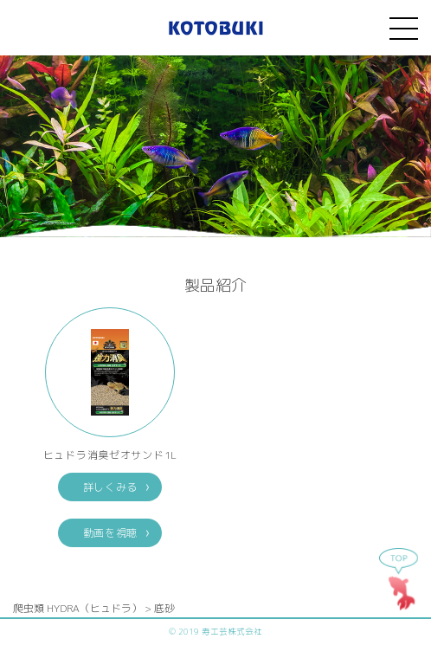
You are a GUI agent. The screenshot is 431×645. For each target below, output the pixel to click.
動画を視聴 (110, 533)
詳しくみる (110, 487)
